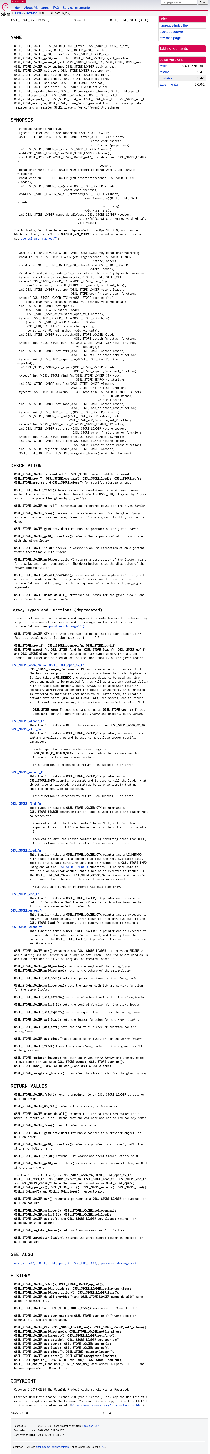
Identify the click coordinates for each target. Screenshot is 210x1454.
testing (165, 72)
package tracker (171, 32)
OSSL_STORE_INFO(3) (73, 867)
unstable (19, 13)
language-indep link (174, 25)
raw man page (170, 38)
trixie (163, 66)
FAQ (56, 8)
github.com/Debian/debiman (52, 1447)
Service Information (77, 8)
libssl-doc (31, 13)
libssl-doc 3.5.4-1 (92, 1426)
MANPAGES (18, 1)
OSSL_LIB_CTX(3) (85, 1263)
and (47, 665)
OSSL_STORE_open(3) (54, 1263)
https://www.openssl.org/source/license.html (107, 1405)
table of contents (174, 48)
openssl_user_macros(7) (39, 238)
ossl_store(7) (25, 1263)
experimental (169, 84)
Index (17, 8)
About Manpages (36, 8)
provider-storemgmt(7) (66, 626)
